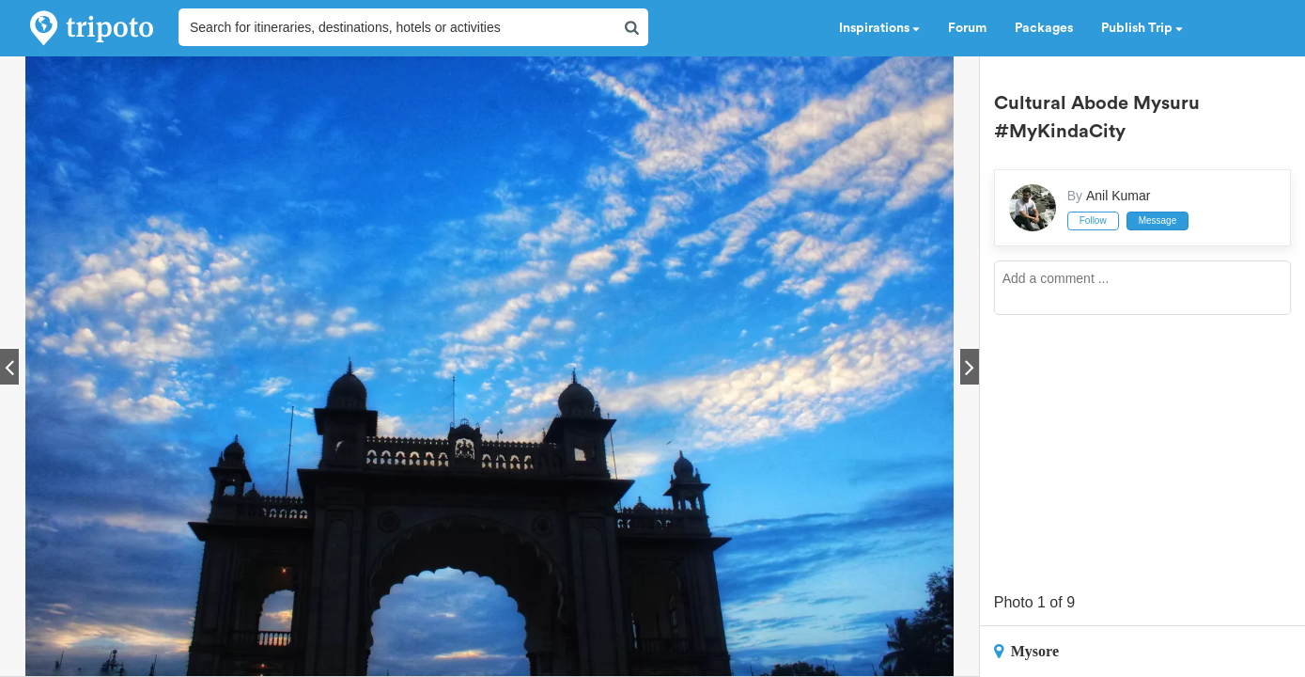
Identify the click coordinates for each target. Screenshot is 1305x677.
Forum (967, 28)
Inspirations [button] (879, 28)
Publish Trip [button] (1142, 28)
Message (1158, 220)
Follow (1093, 220)
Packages (1044, 28)
